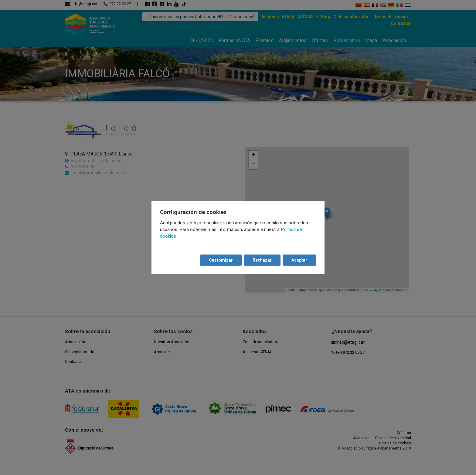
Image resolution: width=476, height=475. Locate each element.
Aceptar (299, 260)
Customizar (221, 260)
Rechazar (262, 260)
